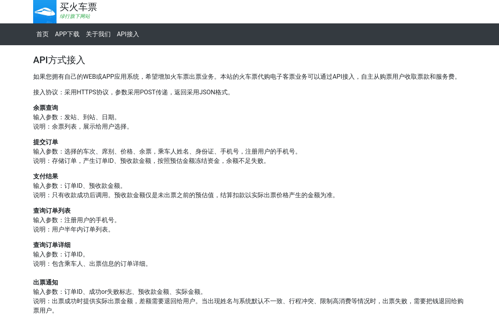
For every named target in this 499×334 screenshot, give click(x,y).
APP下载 (67, 34)
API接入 (128, 34)
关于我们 (98, 34)
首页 (42, 34)
